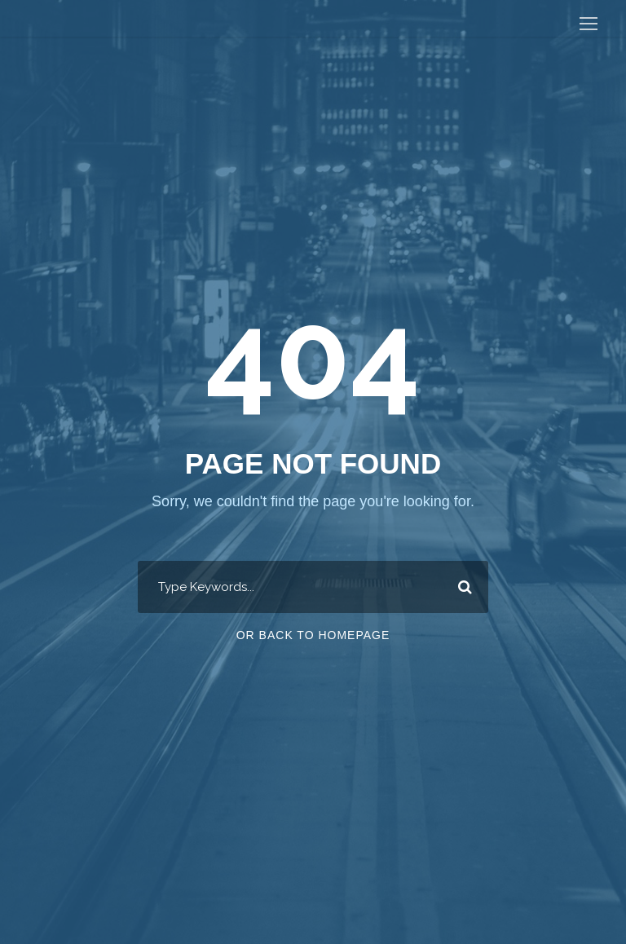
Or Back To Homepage (313, 635)
